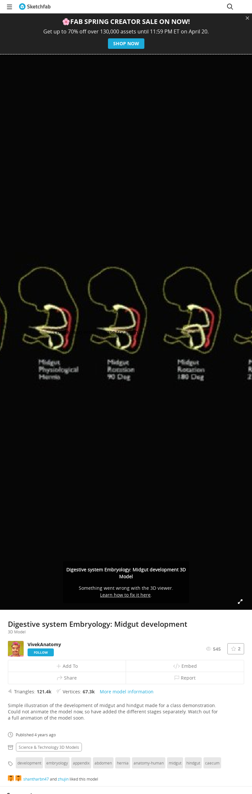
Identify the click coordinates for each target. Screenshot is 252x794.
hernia (123, 762)
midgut (175, 762)
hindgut (193, 762)
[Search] (230, 6)
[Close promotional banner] (247, 18)
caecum (212, 762)
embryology (57, 762)
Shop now (126, 43)
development (29, 762)
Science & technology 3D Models (49, 747)
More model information (127, 691)
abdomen (103, 762)
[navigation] (9, 6)
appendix (81, 762)
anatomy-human (149, 762)
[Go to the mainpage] (35, 6)
